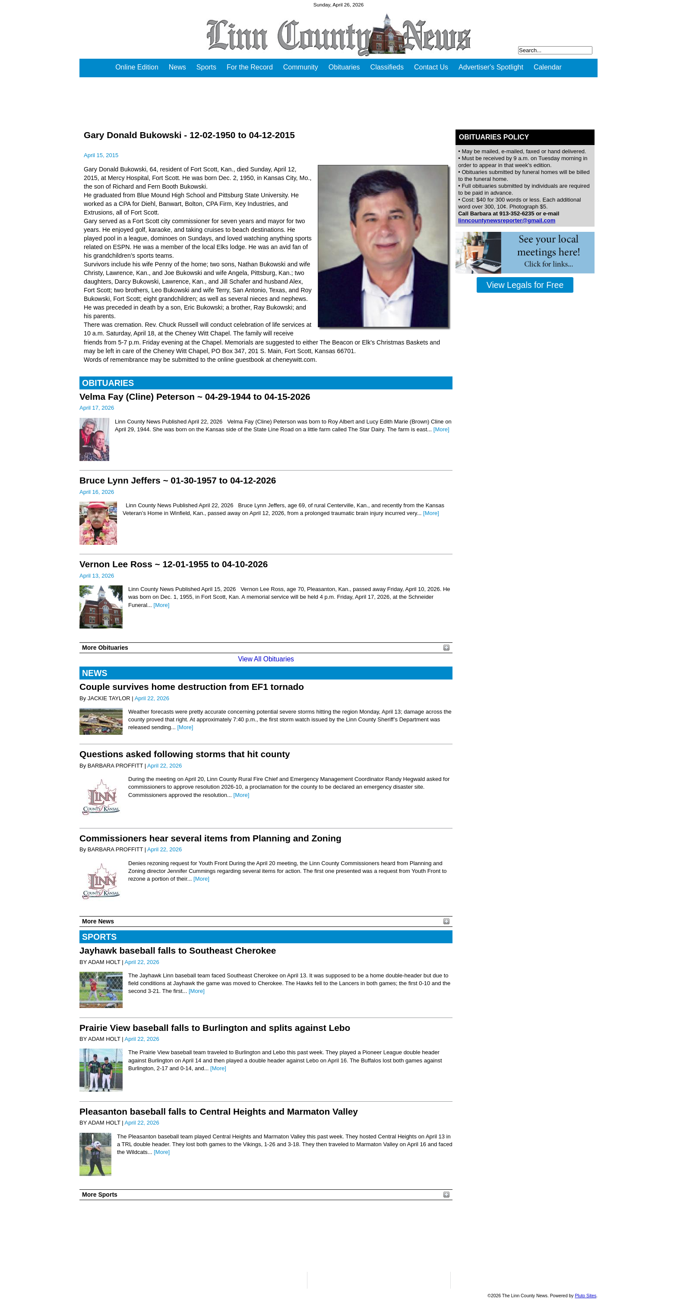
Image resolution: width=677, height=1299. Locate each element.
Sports (206, 67)
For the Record (250, 67)
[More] (441, 429)
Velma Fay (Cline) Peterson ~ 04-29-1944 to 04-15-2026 (194, 396)
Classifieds (387, 67)
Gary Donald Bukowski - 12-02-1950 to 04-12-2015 (189, 135)
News (177, 67)
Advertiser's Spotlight (491, 67)
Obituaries (344, 67)
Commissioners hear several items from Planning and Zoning (210, 838)
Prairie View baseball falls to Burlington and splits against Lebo (214, 1028)
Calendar (548, 67)
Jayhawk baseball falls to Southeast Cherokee (177, 950)
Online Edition (136, 67)
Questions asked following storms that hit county (184, 754)
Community (300, 67)
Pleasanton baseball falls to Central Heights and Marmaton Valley (218, 1111)
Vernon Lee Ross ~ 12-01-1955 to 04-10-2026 (173, 564)
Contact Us (431, 67)
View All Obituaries (266, 659)
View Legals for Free (525, 285)
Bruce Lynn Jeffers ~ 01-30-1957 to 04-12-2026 (177, 480)
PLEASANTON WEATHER (265, 1236)
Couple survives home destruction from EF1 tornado (191, 687)
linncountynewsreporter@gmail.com (506, 220)
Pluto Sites (585, 1295)
